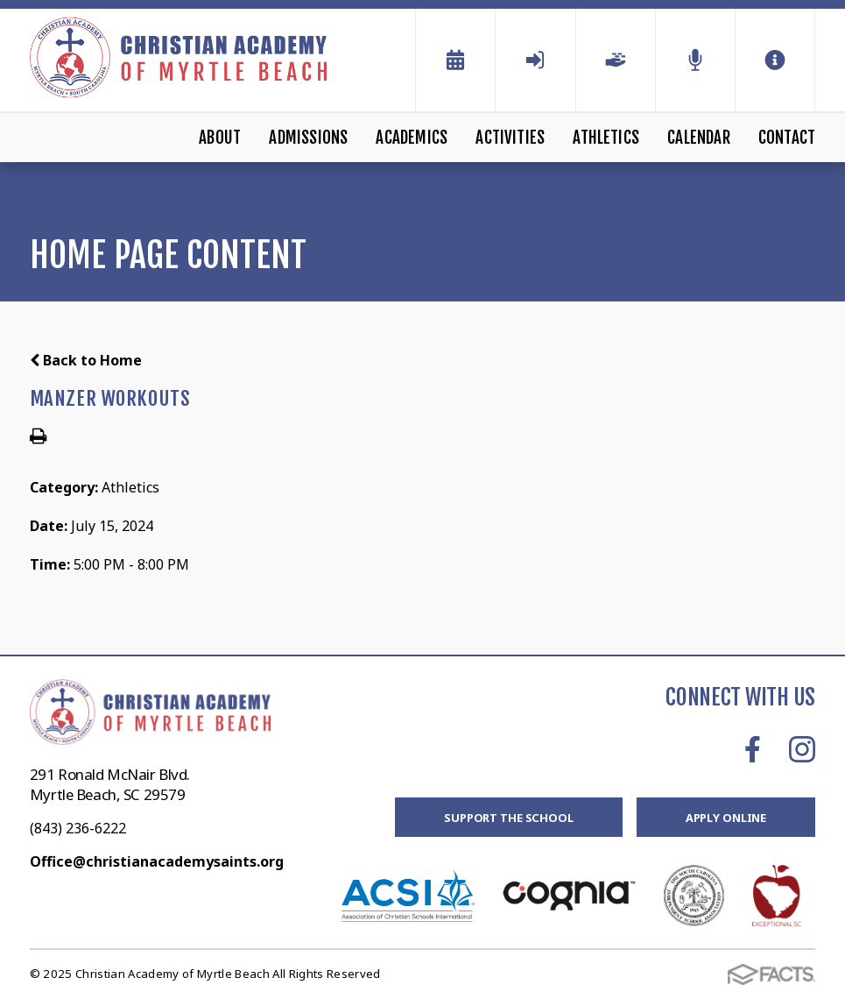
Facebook (752, 749)
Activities (510, 137)
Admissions (308, 137)
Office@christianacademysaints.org (157, 861)
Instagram (802, 749)
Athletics (606, 137)
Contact (786, 137)
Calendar (698, 137)
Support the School (509, 817)
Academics (411, 137)
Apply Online (726, 817)
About (220, 137)
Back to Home (86, 360)
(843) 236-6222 (78, 828)
